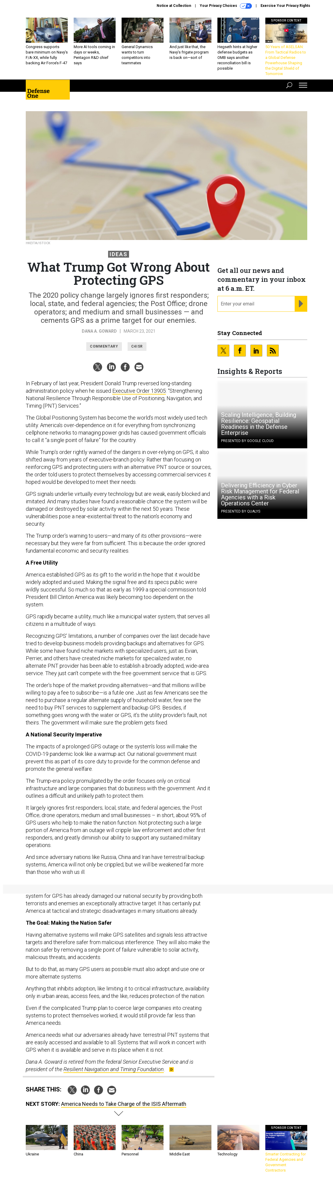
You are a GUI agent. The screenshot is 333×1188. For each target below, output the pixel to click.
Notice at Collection (174, 6)
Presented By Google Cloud (247, 441)
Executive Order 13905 (139, 391)
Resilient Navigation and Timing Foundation (113, 1069)
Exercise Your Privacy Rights (285, 6)
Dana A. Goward (99, 331)
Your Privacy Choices (226, 6)
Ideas (119, 254)
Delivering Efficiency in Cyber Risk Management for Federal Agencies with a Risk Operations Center (260, 494)
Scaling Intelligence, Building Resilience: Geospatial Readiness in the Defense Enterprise (258, 423)
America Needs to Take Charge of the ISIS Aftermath (123, 1104)
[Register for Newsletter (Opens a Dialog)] (301, 304)
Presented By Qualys (240, 511)
